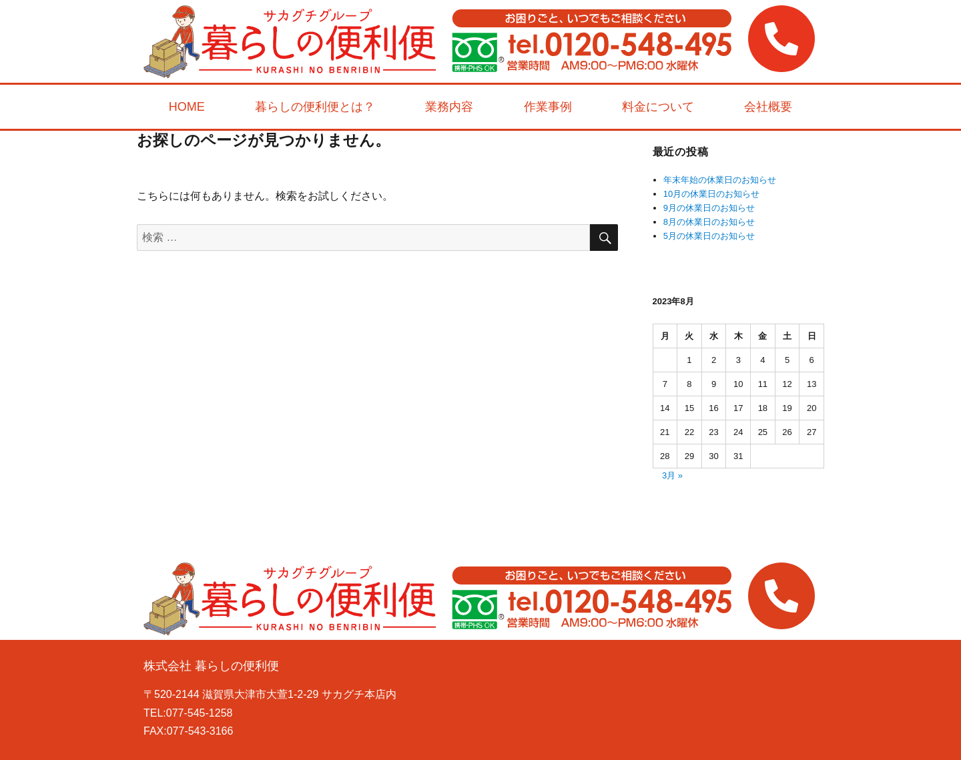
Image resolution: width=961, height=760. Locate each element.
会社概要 (768, 106)
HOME (187, 106)
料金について (658, 106)
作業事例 (548, 106)
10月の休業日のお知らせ (711, 194)
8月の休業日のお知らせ (709, 222)
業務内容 (449, 106)
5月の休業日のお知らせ (709, 236)
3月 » (672, 475)
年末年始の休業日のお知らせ (719, 180)
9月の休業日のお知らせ (709, 208)
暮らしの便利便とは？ (315, 106)
